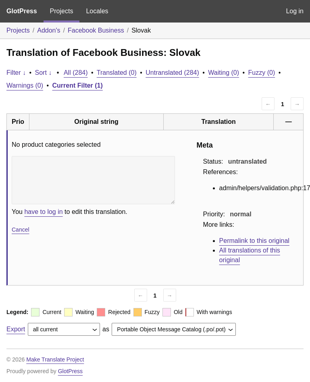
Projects (61, 11)
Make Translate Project (55, 359)
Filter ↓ (16, 72)
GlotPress (21, 11)
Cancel (20, 229)
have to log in (43, 211)
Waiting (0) (223, 72)
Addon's (48, 30)
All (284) (76, 72)
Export (15, 329)
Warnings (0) (24, 85)
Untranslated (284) (172, 72)
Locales (97, 11)
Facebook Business (96, 30)
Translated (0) (117, 72)
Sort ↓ (43, 72)
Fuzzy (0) (261, 72)
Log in (295, 11)
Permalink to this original (254, 240)
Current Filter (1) (77, 85)
